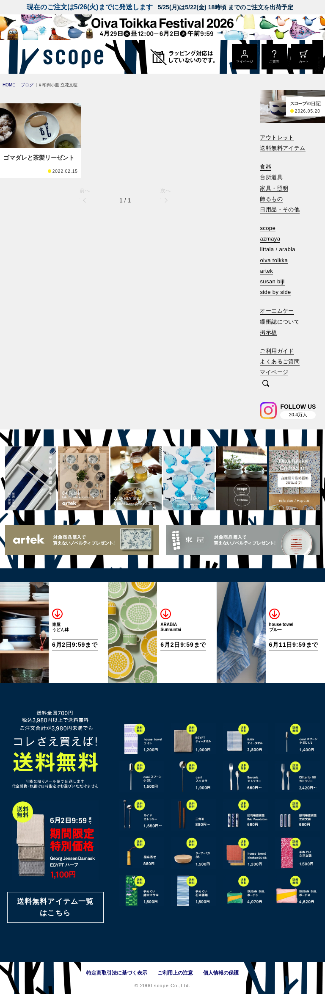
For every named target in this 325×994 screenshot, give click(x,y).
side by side (275, 292)
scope (267, 228)
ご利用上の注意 (175, 973)
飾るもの (271, 199)
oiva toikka (274, 260)
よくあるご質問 (280, 361)
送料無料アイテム (282, 148)
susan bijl (272, 281)
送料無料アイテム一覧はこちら (55, 907)
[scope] (70, 57)
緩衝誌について (280, 321)
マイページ (274, 372)
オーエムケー (277, 310)
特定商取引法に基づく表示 (116, 973)
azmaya (270, 238)
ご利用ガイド (277, 351)
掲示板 (268, 332)
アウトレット (277, 137)
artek (266, 271)
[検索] (266, 383)
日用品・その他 (280, 209)
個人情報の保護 (221, 973)
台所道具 (271, 177)
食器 (265, 166)
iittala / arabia (277, 249)
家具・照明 (274, 188)
